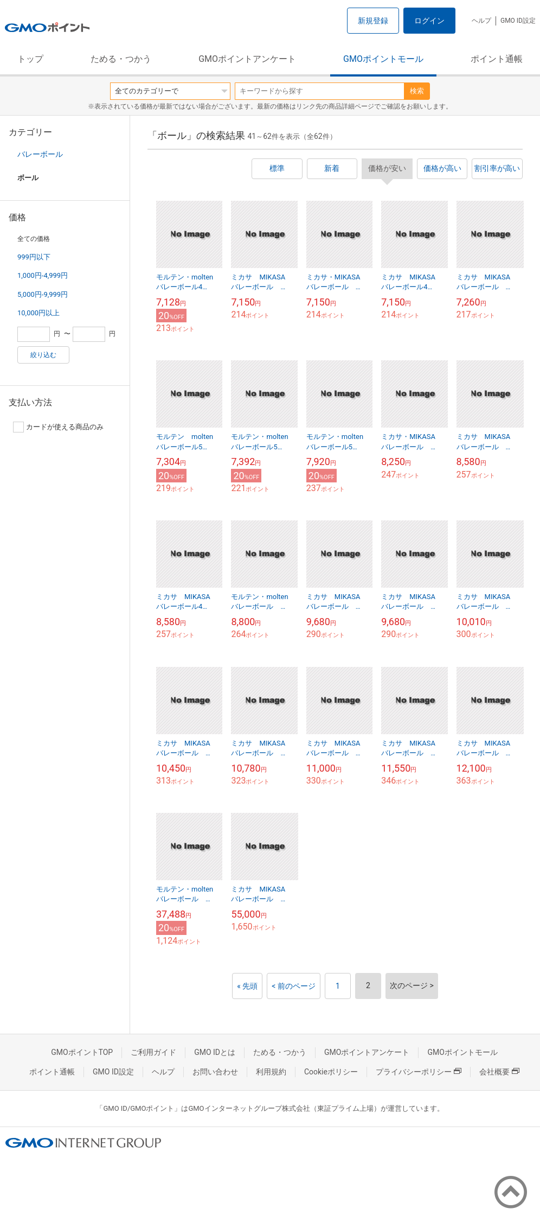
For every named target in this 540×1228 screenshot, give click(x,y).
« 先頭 (247, 986)
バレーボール (40, 154)
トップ (30, 59)
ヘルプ (481, 20)
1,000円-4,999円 (42, 275)
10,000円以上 (38, 313)
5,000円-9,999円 (42, 294)
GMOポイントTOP (82, 1052)
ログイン (429, 20)
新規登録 (373, 20)
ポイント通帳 (497, 59)
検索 (417, 91)
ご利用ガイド (153, 1052)
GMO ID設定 (518, 20)
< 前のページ (294, 986)
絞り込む (43, 355)
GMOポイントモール (383, 59)
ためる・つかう (121, 59)
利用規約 (271, 1071)
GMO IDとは (214, 1052)
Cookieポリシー (331, 1071)
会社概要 (499, 1071)
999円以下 (33, 257)
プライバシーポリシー (418, 1071)
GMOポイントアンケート (247, 59)
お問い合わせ (215, 1071)
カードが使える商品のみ (58, 427)
